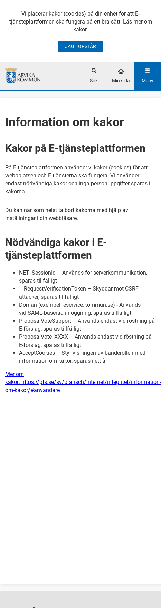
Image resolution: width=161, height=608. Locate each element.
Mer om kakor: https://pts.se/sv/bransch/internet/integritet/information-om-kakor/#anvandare (83, 382)
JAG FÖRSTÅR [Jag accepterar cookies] (80, 46)
